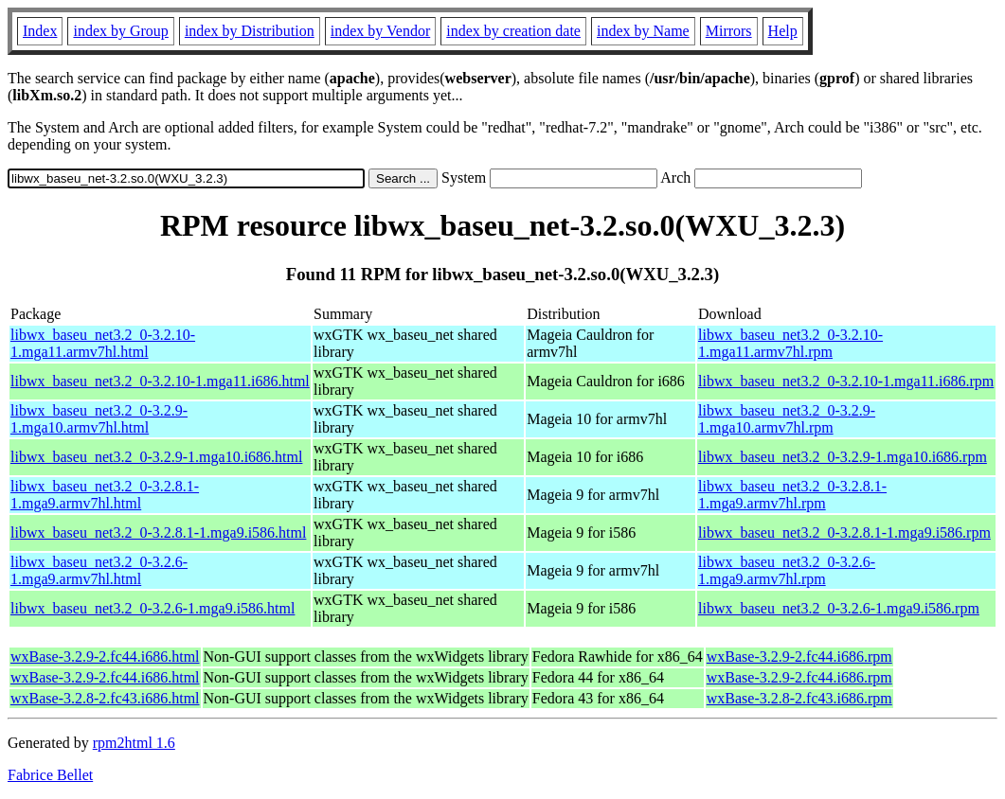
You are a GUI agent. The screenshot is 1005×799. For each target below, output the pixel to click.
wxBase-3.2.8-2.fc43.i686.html (105, 698)
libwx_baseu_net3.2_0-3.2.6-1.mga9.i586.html (152, 608)
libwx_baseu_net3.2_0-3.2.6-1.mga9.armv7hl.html (99, 570)
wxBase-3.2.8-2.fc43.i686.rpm (799, 698)
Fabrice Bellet (50, 775)
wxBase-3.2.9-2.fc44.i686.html (105, 656)
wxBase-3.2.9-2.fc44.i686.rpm (799, 656)
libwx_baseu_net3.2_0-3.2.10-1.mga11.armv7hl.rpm (790, 343)
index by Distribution (249, 31)
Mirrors (729, 31)
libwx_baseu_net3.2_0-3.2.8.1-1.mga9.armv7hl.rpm (792, 494)
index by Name (643, 31)
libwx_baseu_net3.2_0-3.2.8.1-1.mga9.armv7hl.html (104, 494)
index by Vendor (380, 31)
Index (40, 31)
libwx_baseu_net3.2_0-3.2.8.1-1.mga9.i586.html (158, 532)
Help (783, 31)
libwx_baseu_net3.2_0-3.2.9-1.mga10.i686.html (156, 457)
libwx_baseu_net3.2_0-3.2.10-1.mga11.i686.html (160, 381)
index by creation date (513, 31)
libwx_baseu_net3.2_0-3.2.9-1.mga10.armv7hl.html (99, 418)
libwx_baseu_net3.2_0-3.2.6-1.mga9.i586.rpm (838, 608)
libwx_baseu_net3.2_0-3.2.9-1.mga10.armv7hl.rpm (786, 418)
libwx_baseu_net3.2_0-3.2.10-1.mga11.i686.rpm (846, 381)
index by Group (120, 31)
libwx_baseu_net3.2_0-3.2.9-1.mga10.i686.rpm (842, 457)
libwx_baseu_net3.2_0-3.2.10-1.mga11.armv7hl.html (102, 343)
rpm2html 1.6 (134, 743)
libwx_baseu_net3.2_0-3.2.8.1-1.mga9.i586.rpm (844, 532)
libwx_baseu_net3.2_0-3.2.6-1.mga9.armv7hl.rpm (786, 570)
